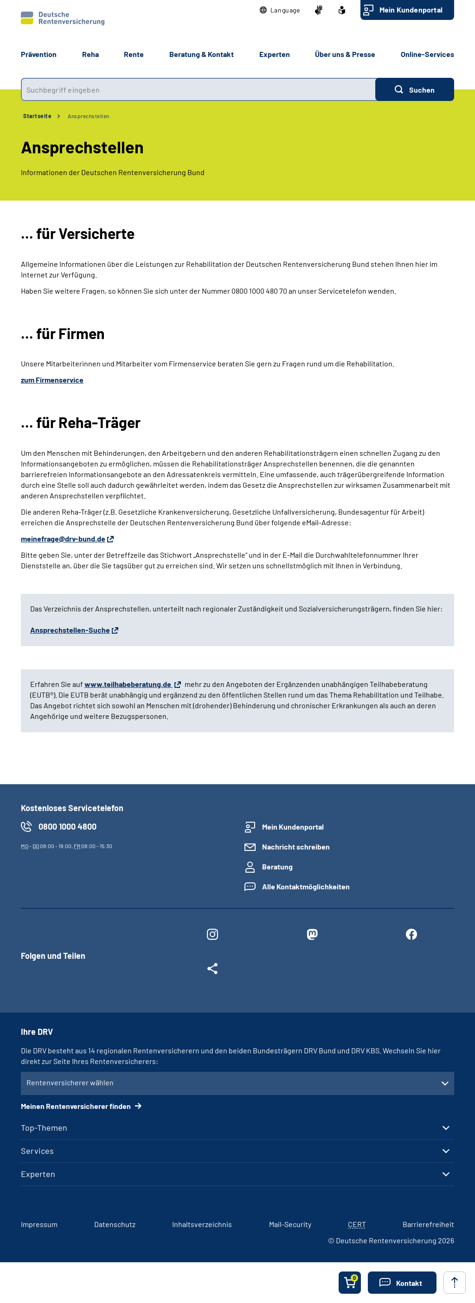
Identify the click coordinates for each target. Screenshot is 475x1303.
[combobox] (198, 89)
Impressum (39, 1224)
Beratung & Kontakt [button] (201, 54)
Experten (38, 1174)
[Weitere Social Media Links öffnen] (212, 970)
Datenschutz (114, 1224)
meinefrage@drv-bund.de (63, 538)
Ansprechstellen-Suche (70, 629)
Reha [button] (90, 54)
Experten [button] (274, 54)
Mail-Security (290, 1224)
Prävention (39, 54)
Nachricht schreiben (296, 846)
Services (37, 1150)
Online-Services (427, 54)
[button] (280, 10)
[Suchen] (414, 89)
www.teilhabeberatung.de (128, 684)
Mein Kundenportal (411, 9)
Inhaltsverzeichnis (202, 1224)
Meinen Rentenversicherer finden (76, 1106)
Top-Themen (44, 1127)
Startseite (37, 116)
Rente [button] (134, 54)
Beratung (277, 866)
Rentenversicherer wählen (70, 1082)
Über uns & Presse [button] (345, 54)
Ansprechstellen (88, 116)
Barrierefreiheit (428, 1224)
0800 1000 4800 (67, 826)
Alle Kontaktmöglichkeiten (306, 886)
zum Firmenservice (52, 379)
